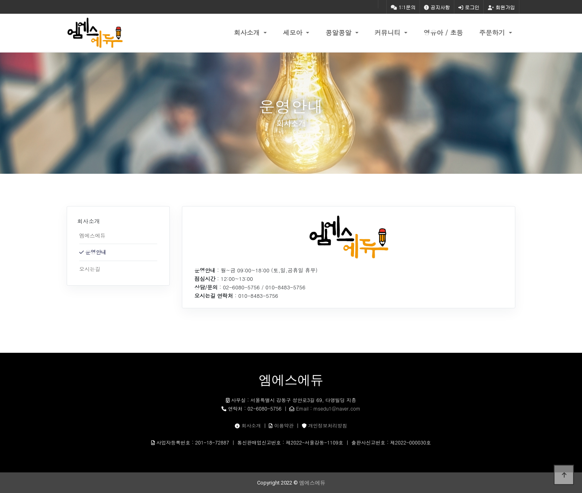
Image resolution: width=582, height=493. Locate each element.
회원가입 (501, 7)
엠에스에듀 (92, 235)
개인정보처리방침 (327, 425)
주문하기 (493, 32)
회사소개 (248, 32)
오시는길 (89, 269)
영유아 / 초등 (443, 32)
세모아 (293, 32)
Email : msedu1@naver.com (328, 408)
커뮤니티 (389, 32)
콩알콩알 (339, 32)
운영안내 (95, 252)
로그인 (468, 7)
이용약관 (284, 425)
